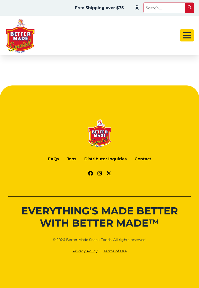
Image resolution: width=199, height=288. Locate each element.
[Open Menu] (187, 35)
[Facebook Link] (91, 173)
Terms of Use (115, 251)
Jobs (71, 159)
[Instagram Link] (100, 173)
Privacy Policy (85, 251)
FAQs (53, 159)
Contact (143, 159)
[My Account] (136, 7)
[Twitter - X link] (109, 173)
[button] (189, 8)
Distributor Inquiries (105, 159)
